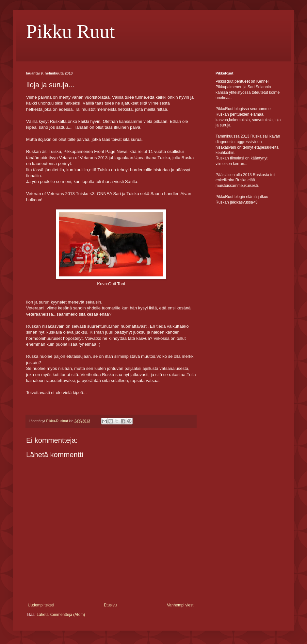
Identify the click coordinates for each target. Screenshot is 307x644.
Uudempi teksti (41, 605)
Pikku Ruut (70, 31)
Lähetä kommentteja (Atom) (61, 614)
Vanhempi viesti (180, 605)
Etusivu (110, 605)
